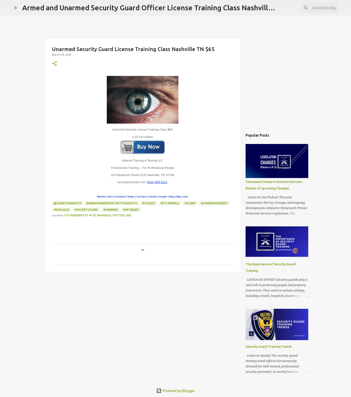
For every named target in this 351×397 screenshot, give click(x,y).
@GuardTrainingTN (67, 203)
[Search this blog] (314, 7)
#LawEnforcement (214, 203)
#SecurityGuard (86, 209)
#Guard (190, 203)
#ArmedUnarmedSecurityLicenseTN (111, 203)
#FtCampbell (170, 203)
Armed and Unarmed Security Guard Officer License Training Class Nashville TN (153, 8)
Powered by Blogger (175, 391)
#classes (148, 203)
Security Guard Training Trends (269, 346)
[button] (54, 64)
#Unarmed (110, 209)
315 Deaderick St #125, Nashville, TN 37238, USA (97, 215)
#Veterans (131, 209)
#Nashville (61, 209)
